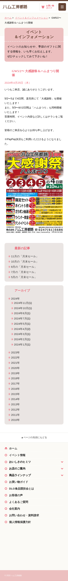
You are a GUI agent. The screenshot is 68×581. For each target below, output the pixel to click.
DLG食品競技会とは (21, 488)
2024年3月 (20, 334)
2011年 (15, 414)
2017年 (15, 383)
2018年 (15, 378)
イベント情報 (17, 455)
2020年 (15, 367)
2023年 (15, 352)
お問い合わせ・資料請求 (24, 515)
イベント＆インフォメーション (31, 17)
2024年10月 (21, 308)
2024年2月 (20, 339)
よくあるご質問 (18, 501)
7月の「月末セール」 (24, 272)
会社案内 (14, 508)
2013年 (15, 404)
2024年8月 (20, 313)
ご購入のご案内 (34, 553)
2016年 (15, 388)
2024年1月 (20, 344)
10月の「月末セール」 (25, 261)
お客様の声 (16, 495)
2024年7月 (20, 318)
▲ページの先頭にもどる (34, 437)
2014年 (15, 399)
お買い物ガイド (18, 481)
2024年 (15, 298)
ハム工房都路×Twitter (34, 537)
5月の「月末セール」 (24, 277)
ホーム (8, 17)
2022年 (15, 357)
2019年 (15, 373)
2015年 (15, 394)
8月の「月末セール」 (24, 266)
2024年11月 (21, 302)
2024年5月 (20, 323)
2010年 (15, 419)
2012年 (15, 409)
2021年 (15, 362)
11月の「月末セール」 (25, 256)
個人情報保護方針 (20, 522)
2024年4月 (20, 328)
